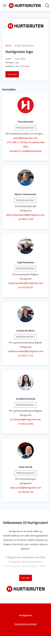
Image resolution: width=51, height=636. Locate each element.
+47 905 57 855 (25, 219)
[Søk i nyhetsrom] (47, 5)
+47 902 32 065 (25, 423)
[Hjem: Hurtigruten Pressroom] (25, 6)
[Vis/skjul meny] (5, 5)
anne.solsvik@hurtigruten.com (25, 487)
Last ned (12, 74)
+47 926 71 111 (25, 355)
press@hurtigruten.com (25, 138)
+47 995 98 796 (25, 492)
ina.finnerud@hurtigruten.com (25, 419)
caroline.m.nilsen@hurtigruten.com (25, 351)
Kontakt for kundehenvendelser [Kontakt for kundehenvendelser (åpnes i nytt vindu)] (25, 151)
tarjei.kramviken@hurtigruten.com (25, 283)
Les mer (25, 577)
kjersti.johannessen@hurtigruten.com (25, 214)
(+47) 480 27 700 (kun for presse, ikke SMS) (25, 144)
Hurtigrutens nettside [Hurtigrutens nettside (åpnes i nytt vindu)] (25, 624)
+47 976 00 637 (25, 287)
